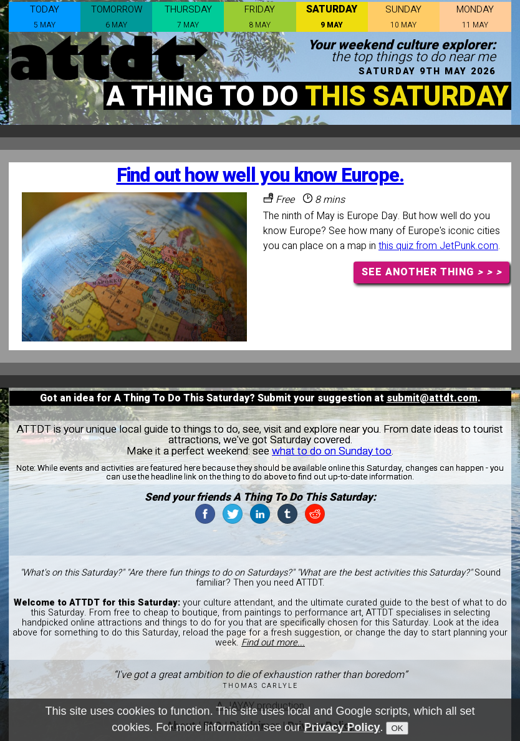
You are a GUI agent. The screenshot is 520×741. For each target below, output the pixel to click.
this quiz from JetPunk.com (438, 245)
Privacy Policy (342, 730)
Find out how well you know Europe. (260, 176)
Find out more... (273, 642)
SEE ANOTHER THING (432, 272)
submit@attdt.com (432, 398)
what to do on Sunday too (332, 451)
